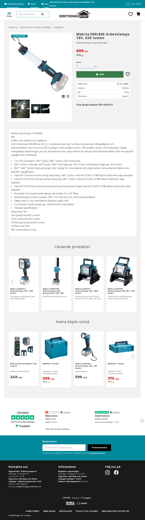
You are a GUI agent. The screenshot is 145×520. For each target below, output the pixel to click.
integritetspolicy (97, 453)
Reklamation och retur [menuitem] (115, 511)
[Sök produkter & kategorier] (32, 14)
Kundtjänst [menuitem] (33, 511)
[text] (106, 51)
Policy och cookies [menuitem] (87, 511)
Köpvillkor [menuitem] (65, 511)
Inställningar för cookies (19, 515)
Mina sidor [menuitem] (49, 511)
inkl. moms (136, 4)
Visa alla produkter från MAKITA (94, 104)
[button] (130, 14)
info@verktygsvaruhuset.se (28, 486)
